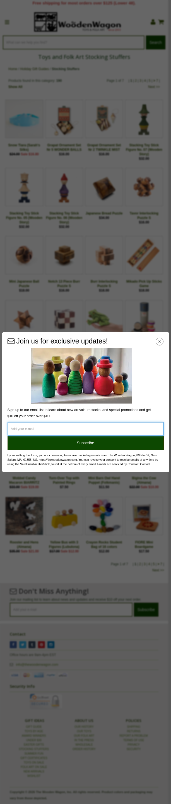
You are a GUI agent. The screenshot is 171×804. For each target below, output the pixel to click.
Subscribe (85, 443)
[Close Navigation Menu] (159, 342)
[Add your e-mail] (86, 429)
